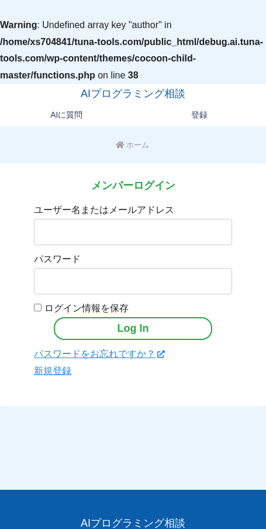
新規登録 (52, 371)
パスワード (57, 259)
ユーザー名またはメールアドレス (104, 210)
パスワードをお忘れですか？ (99, 354)
